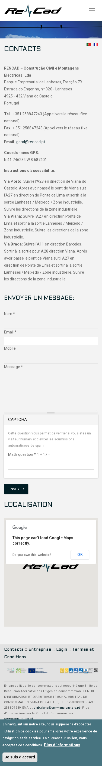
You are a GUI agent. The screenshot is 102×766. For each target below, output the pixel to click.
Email (10, 332)
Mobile (10, 348)
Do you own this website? (31, 555)
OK (79, 554)
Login (61, 650)
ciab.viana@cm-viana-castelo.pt (57, 707)
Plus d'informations (62, 745)
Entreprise (39, 650)
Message (13, 367)
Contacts (14, 650)
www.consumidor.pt (18, 719)
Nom (9, 314)
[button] (51, 565)
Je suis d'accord (20, 757)
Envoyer (16, 489)
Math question (22, 454)
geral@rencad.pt (30, 142)
